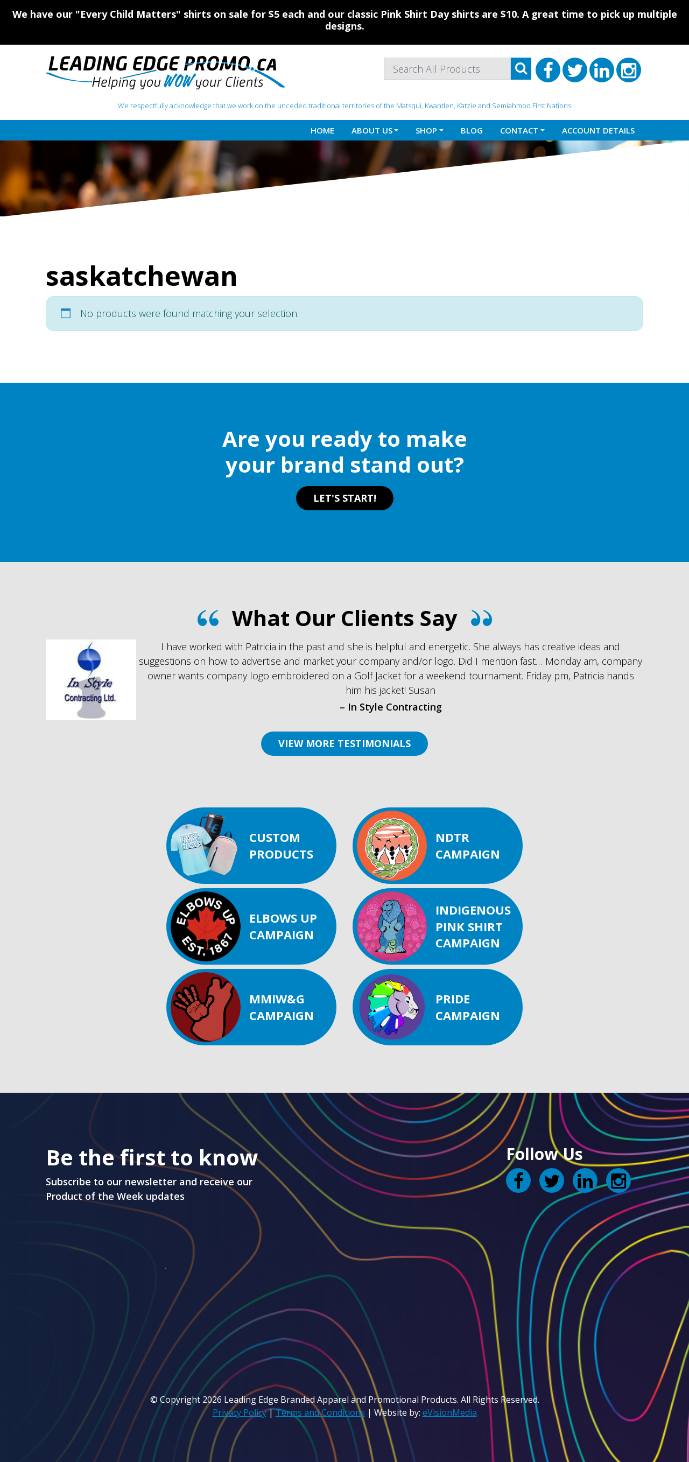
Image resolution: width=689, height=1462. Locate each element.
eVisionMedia (450, 1412)
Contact (519, 130)
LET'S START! (344, 497)
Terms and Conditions (320, 1412)
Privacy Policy (239, 1412)
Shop (426, 130)
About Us (371, 130)
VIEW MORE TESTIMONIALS (344, 743)
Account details (598, 130)
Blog (472, 130)
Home (322, 130)
